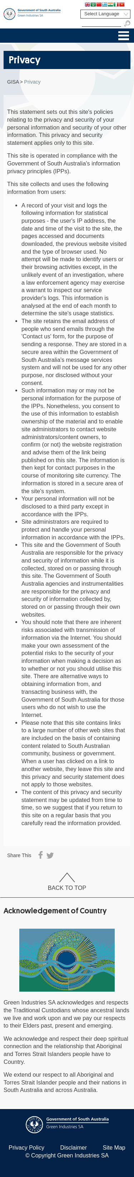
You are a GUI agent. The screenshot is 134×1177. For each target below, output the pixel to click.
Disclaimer (73, 1148)
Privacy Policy (26, 1148)
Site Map (114, 1148)
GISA (13, 82)
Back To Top (67, 882)
